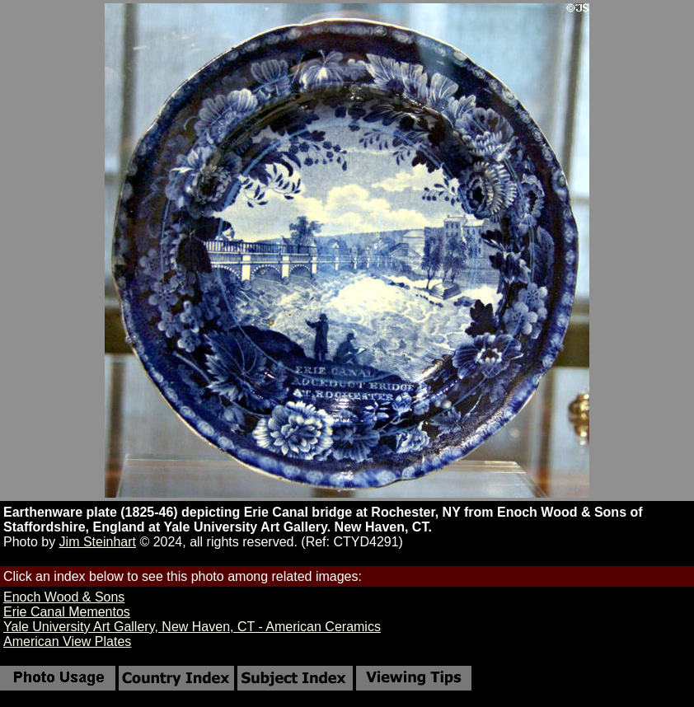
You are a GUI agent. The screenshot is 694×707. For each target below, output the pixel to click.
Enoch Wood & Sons (63, 597)
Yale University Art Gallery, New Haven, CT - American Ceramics (192, 627)
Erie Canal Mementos (66, 612)
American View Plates (67, 641)
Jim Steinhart (97, 542)
